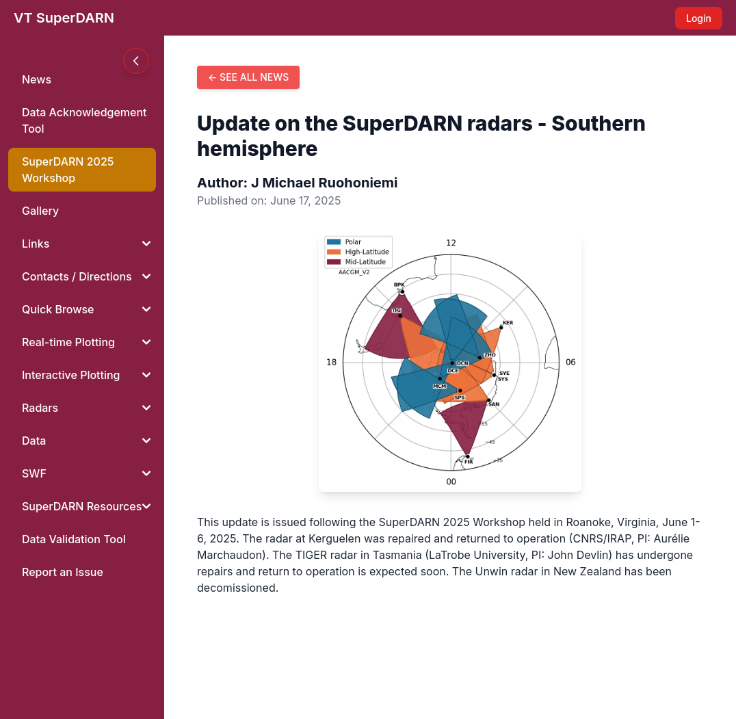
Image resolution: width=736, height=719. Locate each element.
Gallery (40, 211)
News (36, 79)
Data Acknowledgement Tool (84, 120)
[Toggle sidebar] (136, 61)
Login (698, 18)
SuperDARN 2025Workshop (68, 170)
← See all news (248, 77)
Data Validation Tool (74, 539)
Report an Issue (62, 572)
